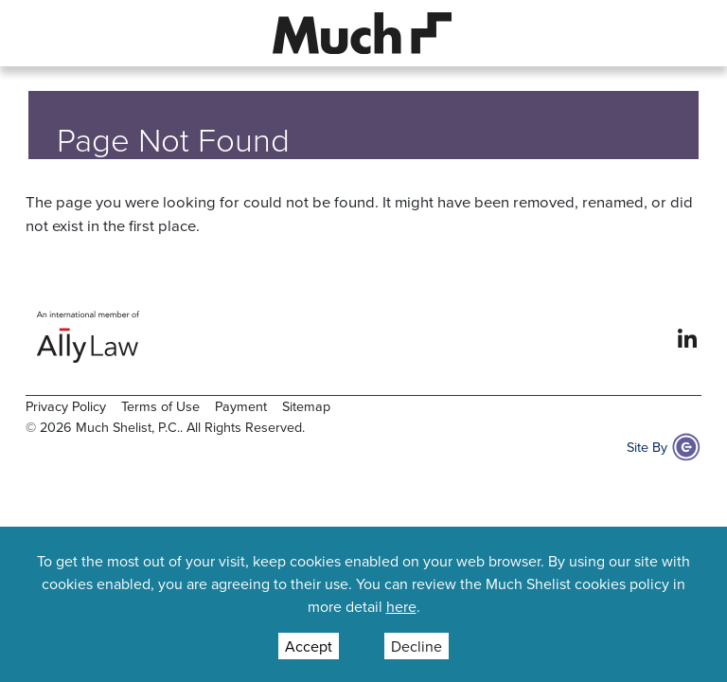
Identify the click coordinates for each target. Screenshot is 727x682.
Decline (416, 646)
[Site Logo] (362, 31)
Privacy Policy (66, 406)
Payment (241, 406)
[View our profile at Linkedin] (687, 336)
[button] (40, 33)
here (401, 606)
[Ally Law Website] (88, 336)
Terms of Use (160, 406)
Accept (308, 646)
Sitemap (306, 406)
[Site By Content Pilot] (686, 447)
